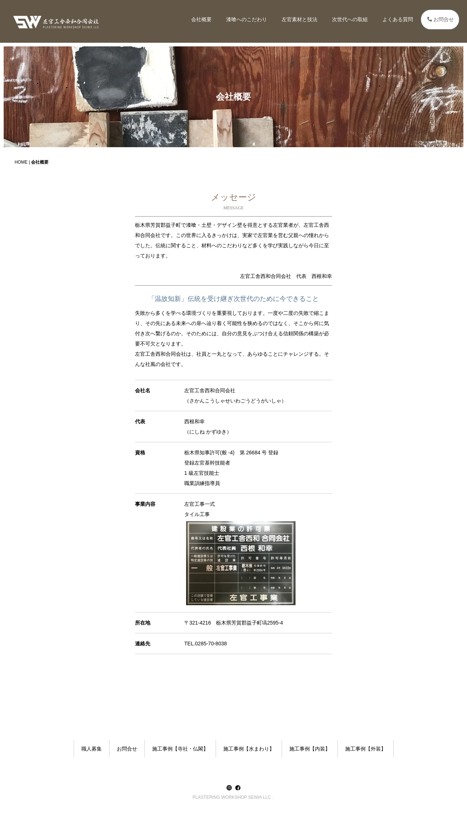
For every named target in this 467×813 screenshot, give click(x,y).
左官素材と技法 (299, 19)
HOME (21, 162)
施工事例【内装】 (309, 749)
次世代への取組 (350, 19)
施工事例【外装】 (365, 749)
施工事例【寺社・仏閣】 (180, 749)
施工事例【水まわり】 (248, 749)
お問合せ (440, 19)
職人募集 (91, 749)
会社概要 (201, 19)
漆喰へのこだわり (246, 19)
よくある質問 (397, 19)
